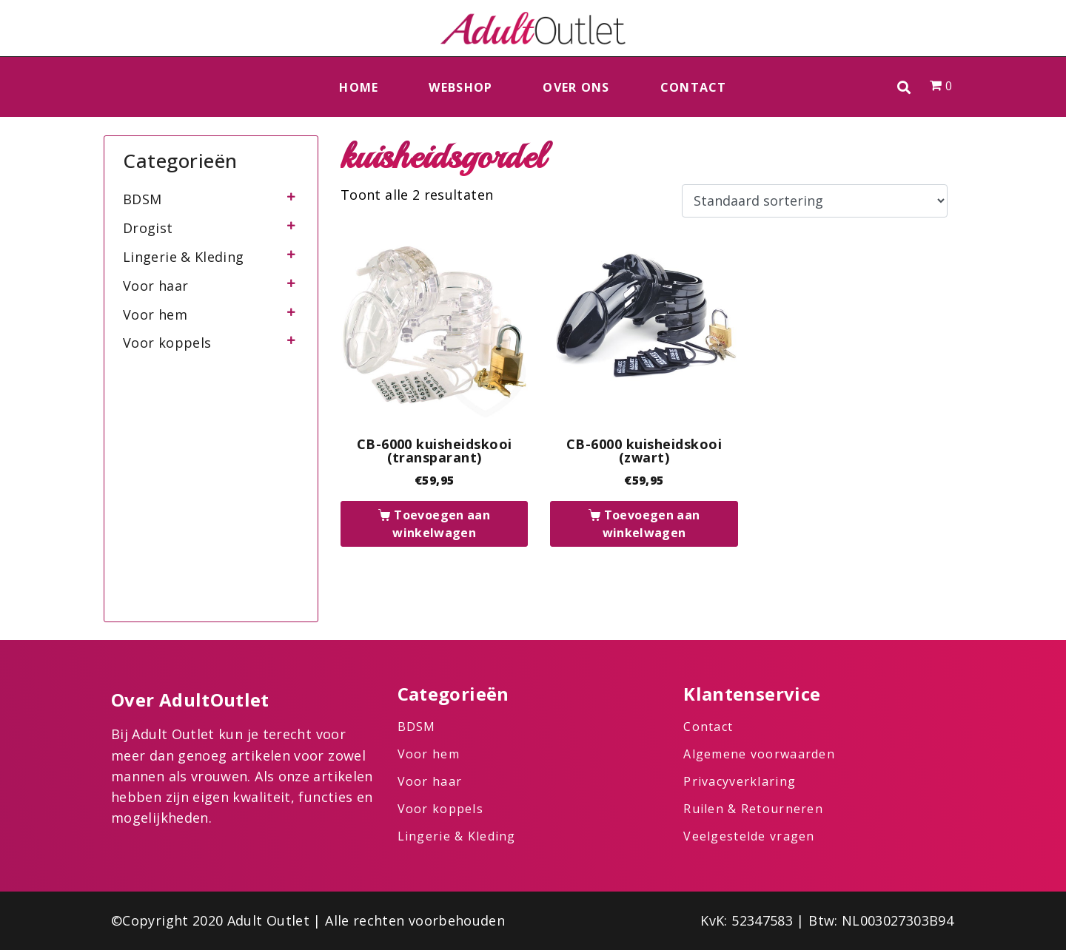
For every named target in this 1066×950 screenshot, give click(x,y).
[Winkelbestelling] (815, 201)
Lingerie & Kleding (183, 257)
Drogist (148, 228)
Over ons (576, 87)
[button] (904, 87)
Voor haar (155, 285)
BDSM (142, 199)
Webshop (460, 87)
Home (358, 87)
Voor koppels (167, 342)
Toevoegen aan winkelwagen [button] (441, 524)
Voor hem (155, 314)
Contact (693, 87)
